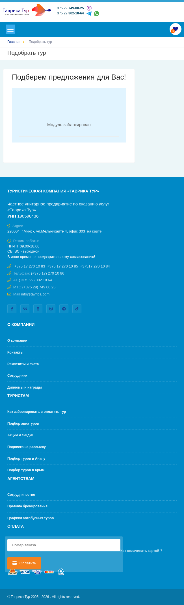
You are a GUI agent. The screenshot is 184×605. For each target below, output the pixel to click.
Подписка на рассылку (26, 447)
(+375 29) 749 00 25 (38, 287)
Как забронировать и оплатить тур (36, 412)
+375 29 (69, 8)
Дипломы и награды (24, 387)
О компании (17, 341)
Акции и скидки (20, 435)
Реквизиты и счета (23, 364)
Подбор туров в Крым (25, 470)
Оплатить (24, 563)
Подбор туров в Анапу (26, 459)
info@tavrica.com (35, 294)
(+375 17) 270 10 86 (47, 273)
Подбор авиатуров (23, 424)
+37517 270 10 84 (95, 266)
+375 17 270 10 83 (29, 266)
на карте (94, 231)
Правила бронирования (27, 506)
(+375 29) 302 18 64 (35, 280)
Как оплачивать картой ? (141, 551)
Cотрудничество (21, 495)
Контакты (15, 352)
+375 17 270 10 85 (62, 266)
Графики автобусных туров (30, 518)
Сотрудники (17, 376)
